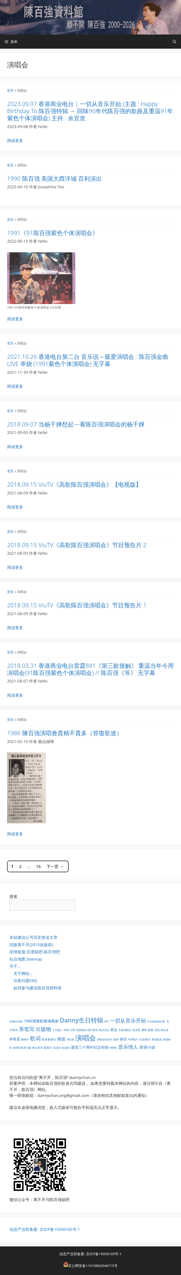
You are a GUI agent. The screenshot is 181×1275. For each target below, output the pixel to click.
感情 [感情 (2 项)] (144, 1030)
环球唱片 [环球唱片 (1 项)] (133, 1039)
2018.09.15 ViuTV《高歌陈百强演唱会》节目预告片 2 (77, 545)
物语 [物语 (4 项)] (123, 1039)
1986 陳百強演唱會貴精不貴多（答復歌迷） (64, 733)
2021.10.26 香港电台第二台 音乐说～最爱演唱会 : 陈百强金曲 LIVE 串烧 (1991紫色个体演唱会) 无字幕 (87, 360)
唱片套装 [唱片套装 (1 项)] (92, 1030)
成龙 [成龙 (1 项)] (157, 1030)
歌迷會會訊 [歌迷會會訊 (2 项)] (49, 1039)
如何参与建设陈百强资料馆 (37, 988)
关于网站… (23, 973)
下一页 (54, 866)
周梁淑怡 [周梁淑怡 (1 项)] (81, 1030)
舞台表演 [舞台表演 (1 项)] (37, 1047)
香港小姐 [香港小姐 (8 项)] (147, 1047)
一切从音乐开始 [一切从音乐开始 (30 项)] (128, 1020)
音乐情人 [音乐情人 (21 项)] (128, 1046)
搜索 (13, 896)
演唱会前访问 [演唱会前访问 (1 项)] (104, 1039)
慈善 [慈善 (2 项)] (150, 1030)
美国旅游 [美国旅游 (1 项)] (157, 1039)
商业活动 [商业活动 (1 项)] (104, 1030)
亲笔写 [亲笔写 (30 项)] (26, 1029)
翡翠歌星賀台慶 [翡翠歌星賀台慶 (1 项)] (22, 1047)
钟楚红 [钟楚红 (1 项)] (113, 1047)
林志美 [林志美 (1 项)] (165, 1030)
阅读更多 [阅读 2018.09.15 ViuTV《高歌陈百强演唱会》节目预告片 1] (15, 627)
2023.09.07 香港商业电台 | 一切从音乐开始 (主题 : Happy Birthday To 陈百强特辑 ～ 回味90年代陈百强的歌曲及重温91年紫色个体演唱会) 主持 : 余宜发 (90, 111)
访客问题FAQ (25, 980)
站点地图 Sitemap (25, 959)
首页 (10, 90)
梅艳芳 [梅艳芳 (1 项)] (25, 1039)
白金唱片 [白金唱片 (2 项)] (145, 1039)
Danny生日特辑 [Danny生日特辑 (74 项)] (81, 1020)
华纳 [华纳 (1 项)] (66, 1030)
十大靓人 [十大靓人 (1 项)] (57, 1030)
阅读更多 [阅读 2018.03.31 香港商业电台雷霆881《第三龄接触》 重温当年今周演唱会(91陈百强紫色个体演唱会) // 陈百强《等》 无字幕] (15, 695)
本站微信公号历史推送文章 (33, 937)
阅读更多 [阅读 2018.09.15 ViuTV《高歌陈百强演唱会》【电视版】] (15, 507)
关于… (15, 966)
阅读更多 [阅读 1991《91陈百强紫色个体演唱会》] (15, 319)
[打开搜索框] (174, 41)
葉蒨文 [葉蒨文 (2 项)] (48, 1048)
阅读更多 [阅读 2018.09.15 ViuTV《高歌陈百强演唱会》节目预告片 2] (15, 567)
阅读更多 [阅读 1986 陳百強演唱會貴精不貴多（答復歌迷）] (15, 834)
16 (38, 866)
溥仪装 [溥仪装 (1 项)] (70, 1039)
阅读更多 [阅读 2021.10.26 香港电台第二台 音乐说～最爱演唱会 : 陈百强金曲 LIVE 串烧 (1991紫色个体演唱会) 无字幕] (15, 386)
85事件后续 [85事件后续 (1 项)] (16, 1021)
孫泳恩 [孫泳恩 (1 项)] (136, 1030)
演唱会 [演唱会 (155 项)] (85, 1038)
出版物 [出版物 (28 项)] (43, 1028)
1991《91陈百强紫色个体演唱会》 (52, 233)
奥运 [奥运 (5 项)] (113, 1029)
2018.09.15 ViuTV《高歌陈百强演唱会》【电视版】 (74, 484)
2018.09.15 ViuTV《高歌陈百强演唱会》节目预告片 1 (77, 605)
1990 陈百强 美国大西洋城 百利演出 (54, 178)
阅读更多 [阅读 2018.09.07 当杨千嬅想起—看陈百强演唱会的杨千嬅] (15, 446)
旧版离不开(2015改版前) (31, 944)
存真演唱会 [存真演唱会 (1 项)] (124, 1030)
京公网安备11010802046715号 (93, 1265)
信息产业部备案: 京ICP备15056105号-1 (44, 1229)
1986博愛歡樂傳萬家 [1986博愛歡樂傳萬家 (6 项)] (41, 1021)
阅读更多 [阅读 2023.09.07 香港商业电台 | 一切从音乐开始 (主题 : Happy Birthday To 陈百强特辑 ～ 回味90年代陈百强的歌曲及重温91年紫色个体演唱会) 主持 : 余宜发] (15, 140)
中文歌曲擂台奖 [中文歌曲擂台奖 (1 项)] (156, 1021)
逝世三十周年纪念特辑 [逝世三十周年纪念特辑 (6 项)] (90, 1047)
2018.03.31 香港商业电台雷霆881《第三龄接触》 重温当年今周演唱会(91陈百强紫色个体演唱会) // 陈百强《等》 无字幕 (90, 669)
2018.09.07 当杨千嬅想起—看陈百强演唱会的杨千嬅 (75, 424)
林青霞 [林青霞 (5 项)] (14, 1039)
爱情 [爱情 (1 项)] (116, 1039)
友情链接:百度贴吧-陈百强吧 (34, 951)
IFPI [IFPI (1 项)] (106, 1021)
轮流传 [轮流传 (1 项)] (57, 1047)
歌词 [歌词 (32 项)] (35, 1038)
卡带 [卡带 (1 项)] (72, 1030)
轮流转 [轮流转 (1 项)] (66, 1047)
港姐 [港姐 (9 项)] (61, 1039)
